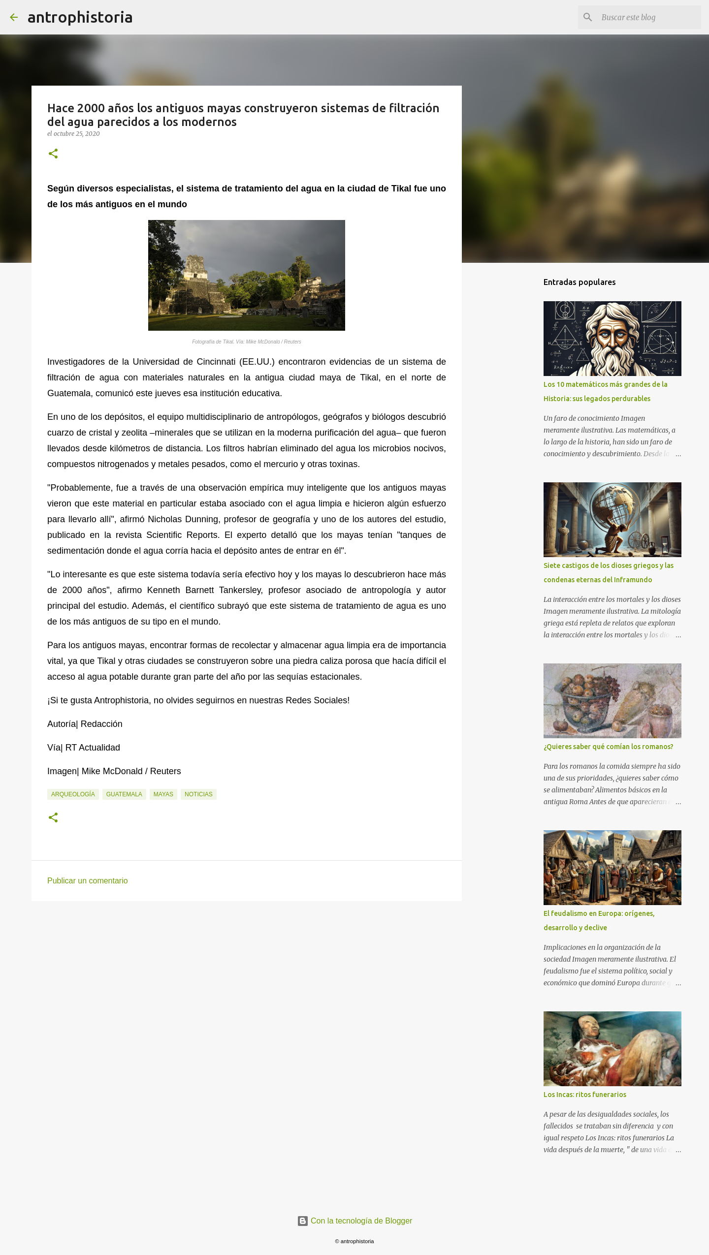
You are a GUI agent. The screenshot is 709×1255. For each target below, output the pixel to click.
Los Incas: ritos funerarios (585, 1094)
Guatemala (124, 794)
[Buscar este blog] (649, 17)
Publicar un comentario (87, 881)
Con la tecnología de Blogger (355, 1221)
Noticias (199, 794)
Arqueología (73, 794)
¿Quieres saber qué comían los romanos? (609, 747)
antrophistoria (80, 17)
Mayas (163, 794)
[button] (53, 154)
